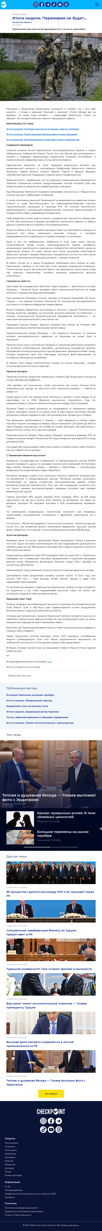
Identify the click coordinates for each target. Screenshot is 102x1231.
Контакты (9, 1197)
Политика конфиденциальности (21, 1208)
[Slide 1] (37, 847)
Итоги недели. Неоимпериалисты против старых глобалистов (42, 139)
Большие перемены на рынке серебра (30, 695)
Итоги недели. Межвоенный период (29, 700)
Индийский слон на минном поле (27, 706)
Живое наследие (13, 1175)
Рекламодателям (13, 1190)
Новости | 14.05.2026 (14, 803)
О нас (7, 1186)
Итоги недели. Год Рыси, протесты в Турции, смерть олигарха (42, 129)
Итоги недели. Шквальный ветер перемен (32, 711)
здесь (50, 662)
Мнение (9, 1161)
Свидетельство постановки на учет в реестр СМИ (30, 1194)
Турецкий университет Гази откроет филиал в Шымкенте (49, 969)
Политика (10, 1146)
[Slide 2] (64, 847)
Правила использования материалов (24, 1211)
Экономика (43, 840)
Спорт (8, 1172)
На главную (51, 1094)
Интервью (10, 1157)
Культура (9, 1168)
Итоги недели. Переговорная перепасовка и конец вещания (41, 134)
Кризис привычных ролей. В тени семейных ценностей (66, 815)
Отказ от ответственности (18, 1215)
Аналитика (19, 14)
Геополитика (11, 1143)
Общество (42, 821)
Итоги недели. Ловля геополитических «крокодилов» (40, 722)
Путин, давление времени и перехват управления (37, 717)
